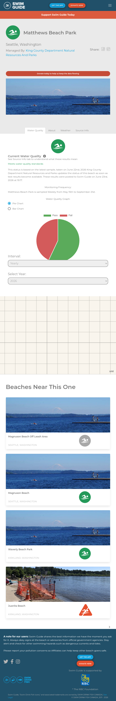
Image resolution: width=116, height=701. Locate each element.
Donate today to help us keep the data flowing (58, 73)
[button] (110, 5)
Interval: (14, 256)
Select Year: (17, 274)
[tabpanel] (58, 210)
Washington (30, 44)
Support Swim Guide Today (58, 14)
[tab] (35, 130)
